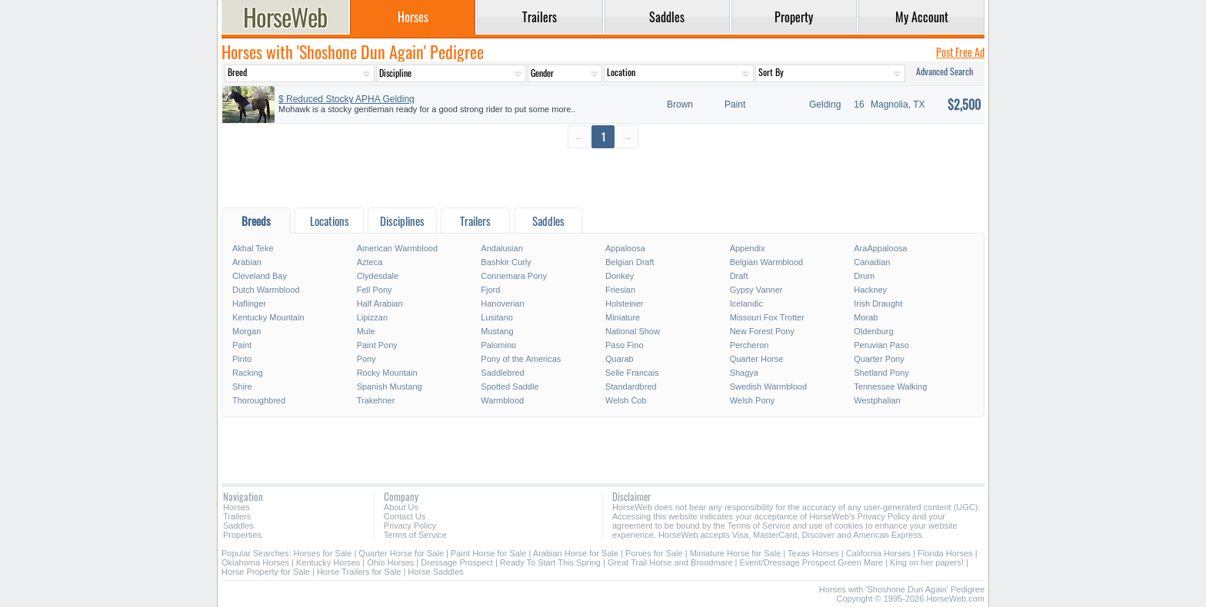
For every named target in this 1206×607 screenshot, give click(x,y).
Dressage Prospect (457, 562)
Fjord (490, 289)
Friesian (620, 289)
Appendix (747, 248)
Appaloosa (625, 248)
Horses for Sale (323, 553)
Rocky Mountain (387, 372)
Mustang (497, 331)
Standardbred (631, 386)
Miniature (622, 317)
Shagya (744, 372)
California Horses (878, 553)
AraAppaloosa (880, 248)
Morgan (246, 331)
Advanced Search (944, 71)
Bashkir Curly (506, 262)
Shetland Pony (881, 372)
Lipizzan (372, 317)
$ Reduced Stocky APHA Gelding (346, 99)
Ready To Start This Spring (550, 562)
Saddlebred (502, 372)
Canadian (872, 262)
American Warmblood (397, 248)
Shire (242, 386)
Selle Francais (632, 372)
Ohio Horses (390, 562)
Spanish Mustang (389, 386)
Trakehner (376, 400)
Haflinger (249, 303)
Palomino (498, 345)
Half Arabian (380, 303)
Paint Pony (377, 345)
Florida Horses (945, 553)
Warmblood (502, 400)
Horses (236, 507)
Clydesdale (377, 275)
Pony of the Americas (521, 358)
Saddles (238, 525)
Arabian (247, 262)
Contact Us (404, 516)
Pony (366, 358)
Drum (864, 275)
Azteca (370, 262)
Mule (366, 331)
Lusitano (497, 317)
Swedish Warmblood (768, 386)
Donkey (619, 275)
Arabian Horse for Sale (575, 553)
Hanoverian (502, 303)
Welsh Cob (626, 400)
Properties (242, 534)
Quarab (619, 358)
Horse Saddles (435, 571)
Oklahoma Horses (255, 562)
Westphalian (877, 400)
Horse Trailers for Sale (359, 571)
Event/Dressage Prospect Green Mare (811, 562)
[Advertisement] (603, 177)
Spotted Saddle (509, 386)
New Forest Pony (762, 331)
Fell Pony (374, 289)
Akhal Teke (253, 248)
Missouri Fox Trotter (767, 317)
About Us (401, 507)
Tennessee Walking (890, 386)
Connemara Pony (514, 275)
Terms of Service (415, 534)
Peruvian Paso (881, 345)
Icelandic (746, 303)
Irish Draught (878, 303)
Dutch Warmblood (266, 289)
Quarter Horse (757, 358)
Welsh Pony (752, 400)
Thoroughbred (258, 400)
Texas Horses (813, 553)
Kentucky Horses (328, 562)
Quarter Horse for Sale (401, 553)
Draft (739, 275)
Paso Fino (624, 345)
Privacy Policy (410, 525)
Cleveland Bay (259, 275)
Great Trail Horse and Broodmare (670, 562)
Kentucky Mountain (268, 317)
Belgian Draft (630, 262)
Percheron (749, 345)
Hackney (870, 289)
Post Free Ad (960, 52)
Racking (247, 372)
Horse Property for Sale (266, 571)
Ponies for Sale (654, 553)
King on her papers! (927, 562)
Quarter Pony (879, 358)
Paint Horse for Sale (488, 553)
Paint (242, 345)
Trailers (237, 516)
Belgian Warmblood (767, 262)
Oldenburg (873, 331)
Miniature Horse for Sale (735, 553)
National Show (632, 331)
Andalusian (501, 248)
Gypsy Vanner (756, 289)
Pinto (242, 358)
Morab (866, 317)
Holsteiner (624, 303)
